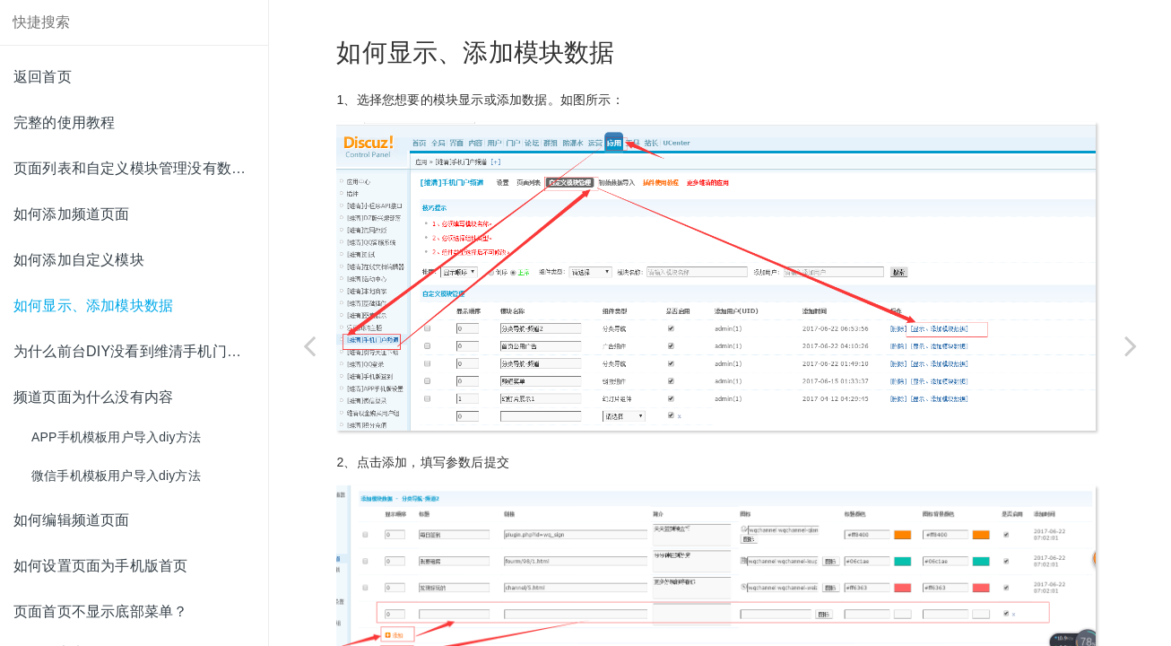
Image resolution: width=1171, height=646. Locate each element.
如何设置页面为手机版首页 (100, 565)
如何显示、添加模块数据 (93, 305)
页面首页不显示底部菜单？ (100, 611)
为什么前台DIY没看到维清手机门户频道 (140, 351)
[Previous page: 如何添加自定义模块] (309, 345)
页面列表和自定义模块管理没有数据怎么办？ (140, 168)
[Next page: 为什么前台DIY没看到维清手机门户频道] (1130, 345)
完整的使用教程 (64, 122)
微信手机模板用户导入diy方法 (116, 475)
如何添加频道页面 (71, 214)
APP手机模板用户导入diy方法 (116, 437)
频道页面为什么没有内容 (93, 397)
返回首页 (42, 76)
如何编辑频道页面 (71, 520)
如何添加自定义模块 (78, 259)
